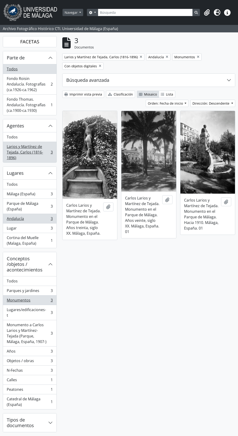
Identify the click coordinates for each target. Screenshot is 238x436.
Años (30, 352)
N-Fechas (30, 371)
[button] (207, 12)
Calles (30, 381)
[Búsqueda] (145, 12)
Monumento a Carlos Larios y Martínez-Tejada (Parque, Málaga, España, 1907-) (30, 333)
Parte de (16, 58)
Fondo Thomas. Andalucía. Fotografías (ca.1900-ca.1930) (30, 105)
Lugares (15, 173)
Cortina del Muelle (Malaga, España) (30, 240)
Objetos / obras (30, 362)
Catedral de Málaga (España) (30, 401)
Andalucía (30, 219)
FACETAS (29, 41)
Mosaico (148, 94)
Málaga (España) (30, 195)
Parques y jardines (30, 291)
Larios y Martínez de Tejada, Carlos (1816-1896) (30, 152)
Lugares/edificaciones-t (30, 312)
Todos (12, 69)
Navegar (72, 12)
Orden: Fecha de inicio (166, 103)
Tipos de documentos (20, 423)
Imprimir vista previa (83, 94)
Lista (167, 94)
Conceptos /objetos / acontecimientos (25, 264)
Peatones (30, 390)
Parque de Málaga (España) (30, 206)
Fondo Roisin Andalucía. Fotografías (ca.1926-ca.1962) (30, 84)
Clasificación (120, 94)
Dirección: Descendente (211, 103)
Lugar (30, 229)
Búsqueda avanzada (87, 80)
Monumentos (30, 301)
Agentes (15, 126)
